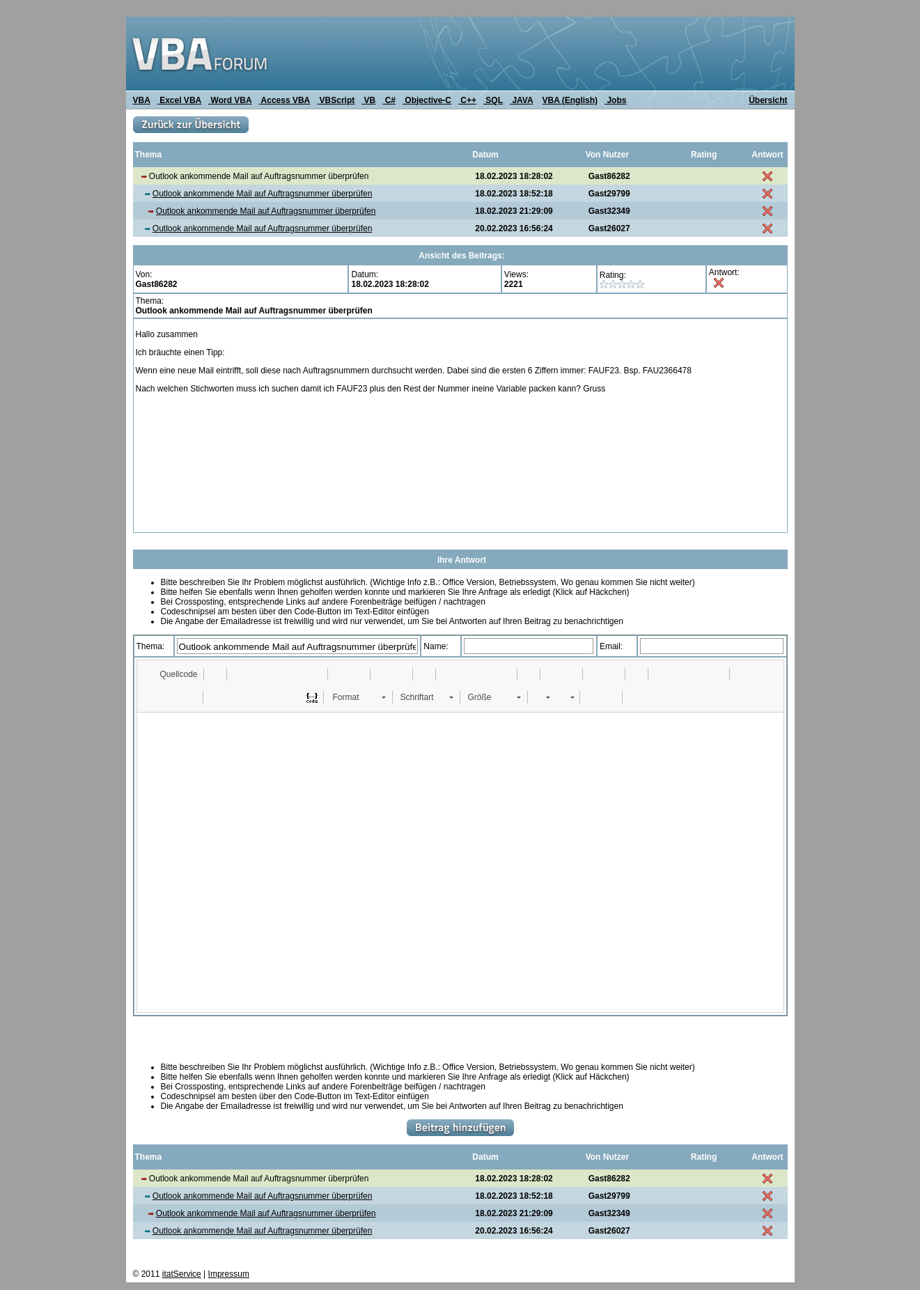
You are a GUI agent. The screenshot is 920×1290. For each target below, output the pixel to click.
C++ (467, 100)
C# (389, 100)
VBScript (335, 100)
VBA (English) (570, 100)
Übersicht (768, 100)
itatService (181, 1274)
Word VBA (229, 100)
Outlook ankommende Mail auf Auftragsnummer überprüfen (263, 194)
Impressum (228, 1274)
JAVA (521, 100)
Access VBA (285, 100)
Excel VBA (179, 100)
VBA (141, 100)
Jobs (615, 100)
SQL (493, 100)
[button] (172, 674)
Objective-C (427, 100)
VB (368, 100)
